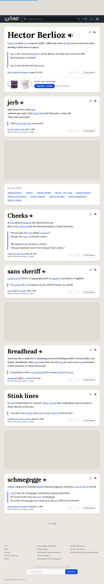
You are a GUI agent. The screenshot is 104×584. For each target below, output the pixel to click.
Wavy (45, 403)
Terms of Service (11, 555)
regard (55, 278)
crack (70, 372)
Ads (5, 546)
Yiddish (11, 486)
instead (61, 372)
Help (6, 549)
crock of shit (80, 486)
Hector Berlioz (13, 72)
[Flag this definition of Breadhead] (95, 350)
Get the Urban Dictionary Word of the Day (52, 567)
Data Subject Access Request (49, 559)
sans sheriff (11, 291)
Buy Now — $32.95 (44, 86)
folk (41, 113)
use (18, 278)
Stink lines (11, 419)
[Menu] (97, 19)
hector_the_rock (63, 192)
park (33, 109)
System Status (43, 555)
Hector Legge (14, 200)
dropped (44, 233)
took (29, 123)
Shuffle (52, 523)
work (41, 65)
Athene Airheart (24, 419)
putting (17, 285)
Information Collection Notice (48, 552)
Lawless (11, 278)
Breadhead (11, 378)
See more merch (62, 86)
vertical (52, 403)
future (36, 113)
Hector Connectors (17, 196)
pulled (35, 54)
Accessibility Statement (46, 546)
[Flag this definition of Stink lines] (95, 394)
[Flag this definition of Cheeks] (95, 214)
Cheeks (10, 254)
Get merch (89, 72)
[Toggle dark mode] (91, 19)
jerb (9, 129)
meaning (26, 222)
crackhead (36, 372)
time (60, 362)
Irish (68, 43)
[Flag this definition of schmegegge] (95, 478)
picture (54, 413)
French (10, 43)
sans (64, 285)
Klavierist (25, 72)
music (25, 236)
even (80, 362)
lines (40, 413)
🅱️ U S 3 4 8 (23, 378)
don (13, 493)
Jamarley (23, 291)
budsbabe (25, 506)
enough (29, 413)
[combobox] (52, 19)
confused (23, 226)
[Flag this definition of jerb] (95, 101)
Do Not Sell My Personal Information (84, 552)
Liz (55, 500)
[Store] (85, 19)
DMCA (6, 559)
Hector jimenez (57, 196)
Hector (29, 192)
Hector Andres (83, 192)
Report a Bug (42, 549)
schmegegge (12, 506)
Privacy (7, 552)
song (30, 233)
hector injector (38, 196)
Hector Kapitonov (77, 196)
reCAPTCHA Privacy (78, 546)
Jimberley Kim (19, 129)
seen (12, 403)
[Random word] (78, 19)
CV (26, 285)
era (26, 43)
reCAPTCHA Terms (77, 549)
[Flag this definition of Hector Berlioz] (94, 32)
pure (39, 497)
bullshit (39, 486)
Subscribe (71, 571)
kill (26, 57)
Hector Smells (44, 192)
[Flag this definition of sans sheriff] (95, 270)
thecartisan (20, 254)
